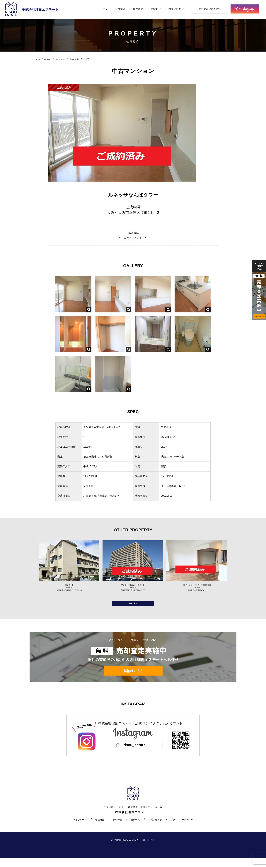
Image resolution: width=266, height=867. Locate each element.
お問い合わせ (176, 8)
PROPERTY (53, 59)
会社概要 (120, 8)
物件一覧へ (133, 610)
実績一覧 (135, 828)
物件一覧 (117, 828)
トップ (104, 8)
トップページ (80, 828)
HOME (39, 59)
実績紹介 (156, 8)
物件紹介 (138, 8)
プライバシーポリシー (181, 828)
